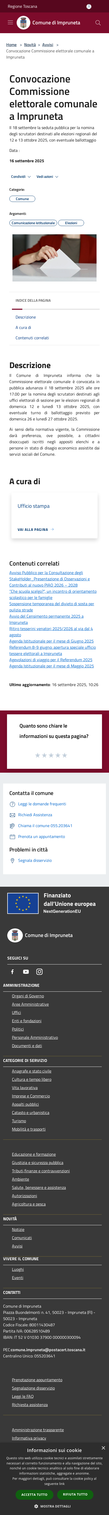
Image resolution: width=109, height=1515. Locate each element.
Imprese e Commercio (31, 1096)
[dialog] (54, 1479)
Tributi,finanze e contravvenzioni (41, 1171)
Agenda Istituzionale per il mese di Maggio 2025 (51, 666)
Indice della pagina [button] (33, 300)
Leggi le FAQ (23, 1396)
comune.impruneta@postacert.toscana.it (48, 1350)
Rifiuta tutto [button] (75, 1494)
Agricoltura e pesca (29, 1204)
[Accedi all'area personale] (89, 7)
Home (11, 44)
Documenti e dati (27, 1045)
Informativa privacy (29, 1438)
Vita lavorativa (25, 1087)
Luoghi (18, 1269)
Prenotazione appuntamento (37, 1380)
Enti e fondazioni (27, 1021)
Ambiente (20, 1179)
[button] (54, 1506)
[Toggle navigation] (10, 22)
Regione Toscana (22, 6)
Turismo (19, 1121)
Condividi (21, 177)
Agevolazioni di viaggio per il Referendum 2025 (50, 660)
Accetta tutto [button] (34, 1494)
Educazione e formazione (34, 1154)
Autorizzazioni (24, 1196)
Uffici (16, 1012)
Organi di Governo (28, 996)
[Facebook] (12, 972)
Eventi (17, 1277)
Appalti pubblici (25, 1104)
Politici (18, 1029)
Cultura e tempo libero (31, 1079)
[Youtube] (26, 972)
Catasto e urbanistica (30, 1112)
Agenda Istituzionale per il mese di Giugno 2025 (51, 641)
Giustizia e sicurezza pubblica (37, 1162)
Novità (30, 44)
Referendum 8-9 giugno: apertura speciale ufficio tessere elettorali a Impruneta (52, 650)
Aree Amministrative (30, 1004)
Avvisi (47, 44)
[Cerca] (98, 23)
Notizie (18, 1229)
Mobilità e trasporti (29, 1129)
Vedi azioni (48, 177)
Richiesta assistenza (30, 1404)
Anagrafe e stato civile (31, 1071)
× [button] (103, 1448)
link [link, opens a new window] (62, 1484)
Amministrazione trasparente (38, 1430)
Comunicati (22, 1238)
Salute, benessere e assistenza (39, 1187)
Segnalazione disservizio (33, 1388)
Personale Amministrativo (35, 1037)
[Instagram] (39, 972)
